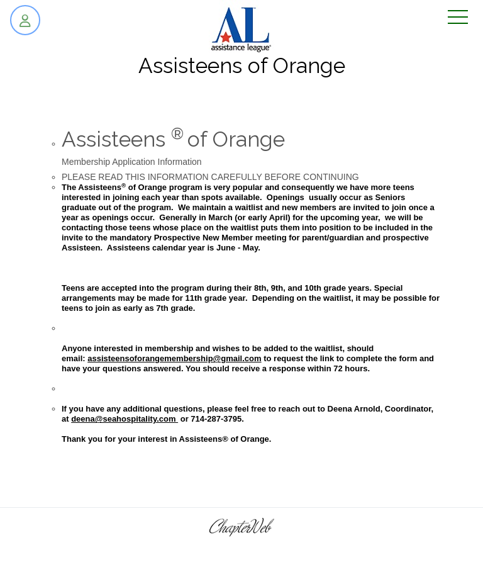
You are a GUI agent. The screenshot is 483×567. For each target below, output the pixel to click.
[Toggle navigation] (458, 18)
